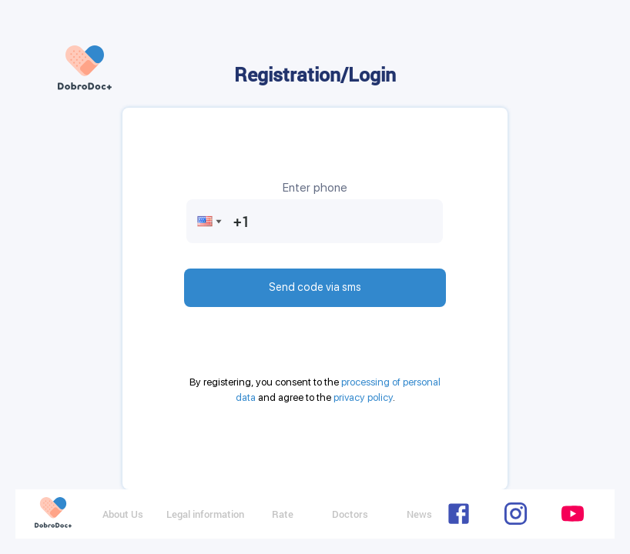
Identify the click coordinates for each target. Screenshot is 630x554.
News (419, 514)
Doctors (350, 514)
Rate (282, 514)
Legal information (205, 514)
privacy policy (363, 397)
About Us (122, 514)
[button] (205, 221)
